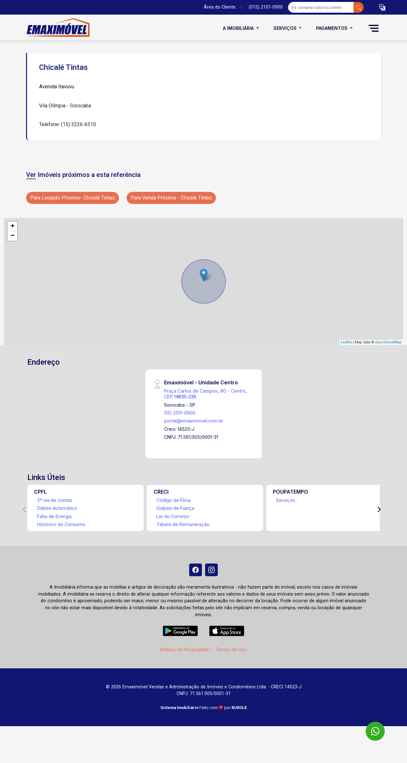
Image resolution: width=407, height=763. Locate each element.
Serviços (285, 500)
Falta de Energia (54, 516)
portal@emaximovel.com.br (193, 420)
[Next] (379, 510)
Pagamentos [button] (332, 28)
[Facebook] (195, 570)
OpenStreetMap (388, 342)
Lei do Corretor (172, 516)
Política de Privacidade (184, 649)
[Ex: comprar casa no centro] (321, 7)
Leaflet (346, 342)
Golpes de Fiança (175, 508)
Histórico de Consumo (61, 524)
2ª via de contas (54, 500)
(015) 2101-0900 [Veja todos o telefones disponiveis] (266, 7)
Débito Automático (57, 508)
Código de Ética (173, 500)
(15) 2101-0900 (180, 412)
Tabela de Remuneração (183, 524)
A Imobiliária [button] (239, 28)
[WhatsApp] (375, 731)
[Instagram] (211, 570)
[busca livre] (359, 7)
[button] (382, 7)
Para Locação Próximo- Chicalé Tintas (72, 198)
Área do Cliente (220, 7)
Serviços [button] (285, 28)
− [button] (12, 236)
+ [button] (12, 226)
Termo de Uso (231, 649)
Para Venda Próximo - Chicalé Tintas (171, 198)
